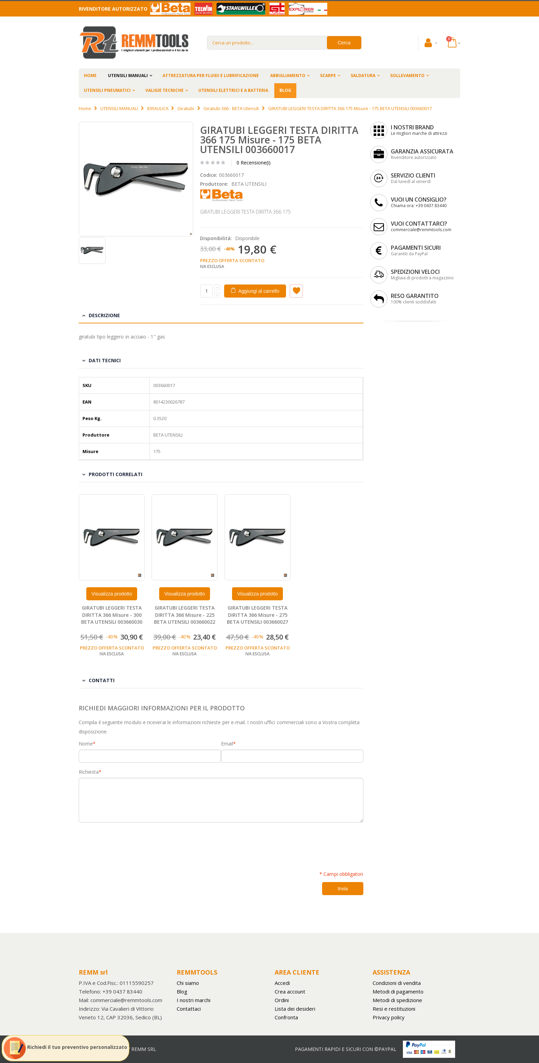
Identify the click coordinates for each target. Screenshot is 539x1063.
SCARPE (328, 75)
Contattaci (189, 1008)
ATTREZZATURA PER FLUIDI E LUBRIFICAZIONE (211, 75)
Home (85, 108)
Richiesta (89, 772)
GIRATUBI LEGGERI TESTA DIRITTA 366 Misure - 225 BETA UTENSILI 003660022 (184, 614)
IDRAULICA (157, 108)
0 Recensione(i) (253, 162)
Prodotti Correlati (115, 474)
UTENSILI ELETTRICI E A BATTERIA (233, 90)
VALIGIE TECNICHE (164, 90)
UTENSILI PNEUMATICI (107, 90)
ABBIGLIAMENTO (287, 75)
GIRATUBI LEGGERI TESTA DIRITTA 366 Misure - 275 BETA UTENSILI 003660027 (257, 614)
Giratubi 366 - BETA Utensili (231, 108)
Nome (86, 743)
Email (227, 743)
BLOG (285, 90)
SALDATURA (363, 75)
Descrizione (104, 315)
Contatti (101, 680)
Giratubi (185, 108)
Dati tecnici (105, 360)
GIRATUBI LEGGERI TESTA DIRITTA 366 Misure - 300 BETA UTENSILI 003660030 (111, 614)
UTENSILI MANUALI (128, 75)
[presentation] (131, 842)
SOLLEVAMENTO (407, 75)
